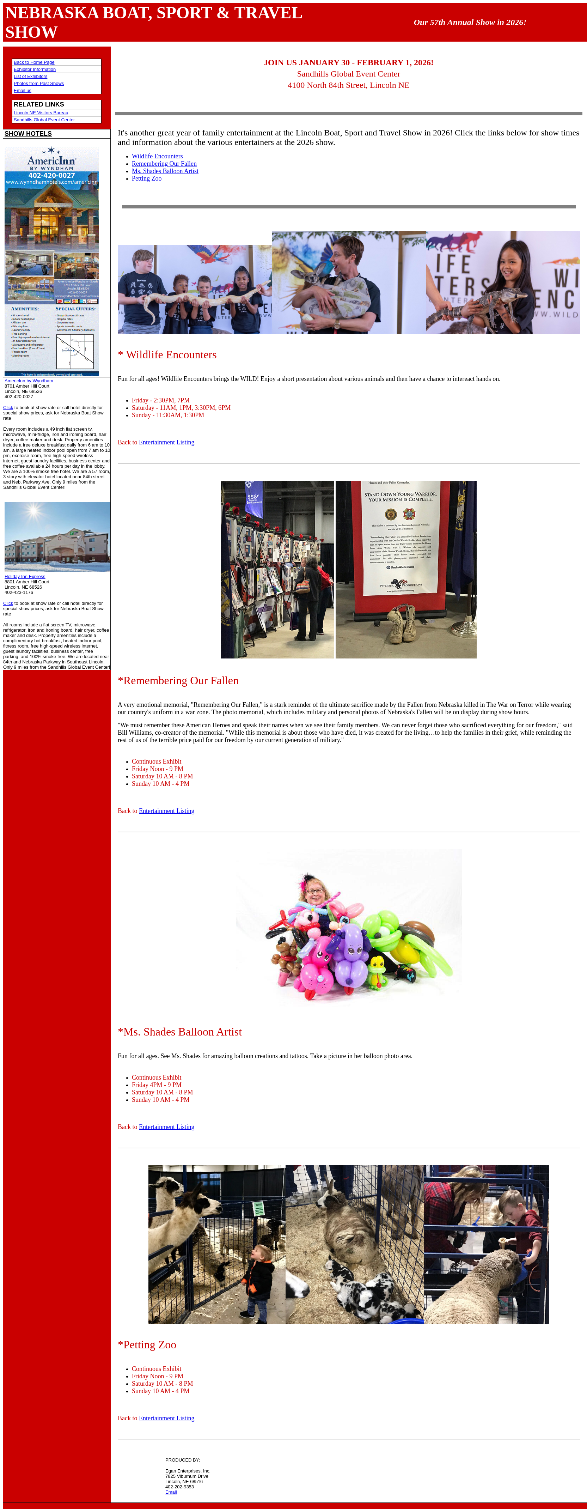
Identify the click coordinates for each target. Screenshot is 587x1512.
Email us (22, 90)
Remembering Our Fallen (164, 163)
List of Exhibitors (30, 76)
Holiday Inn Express (25, 576)
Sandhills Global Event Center (44, 119)
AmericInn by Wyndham (29, 380)
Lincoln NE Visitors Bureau (41, 112)
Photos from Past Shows (39, 83)
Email (171, 1492)
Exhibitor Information (35, 69)
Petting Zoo (147, 178)
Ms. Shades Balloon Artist (165, 171)
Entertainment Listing (166, 442)
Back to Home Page (34, 62)
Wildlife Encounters (157, 156)
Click (8, 407)
